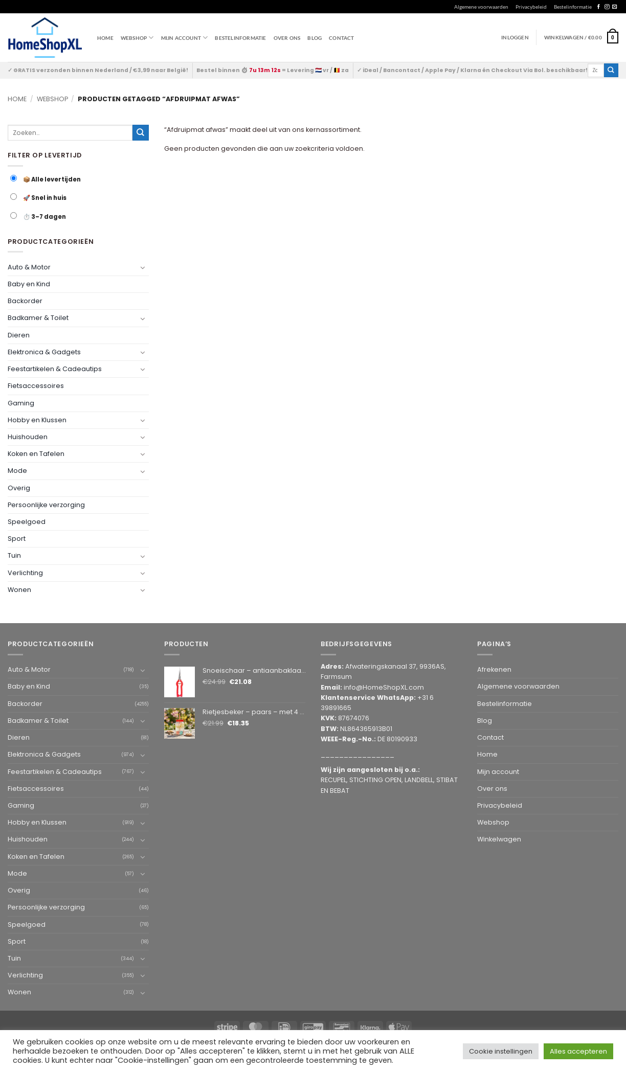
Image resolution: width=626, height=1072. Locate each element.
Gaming (21, 403)
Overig (19, 488)
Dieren (19, 335)
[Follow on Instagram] (607, 7)
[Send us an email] (614, 7)
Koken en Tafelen (36, 453)
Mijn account (184, 37)
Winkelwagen (499, 839)
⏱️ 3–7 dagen (38, 216)
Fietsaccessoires (36, 385)
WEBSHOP (137, 37)
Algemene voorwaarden (481, 7)
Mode (17, 470)
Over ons (287, 38)
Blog (314, 38)
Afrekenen (494, 669)
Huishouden (28, 436)
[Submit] (611, 70)
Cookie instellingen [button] (500, 1051)
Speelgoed (27, 521)
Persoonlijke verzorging (46, 504)
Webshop (52, 99)
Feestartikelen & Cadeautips (55, 368)
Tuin (14, 555)
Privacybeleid (531, 7)
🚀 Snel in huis (38, 197)
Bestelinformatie (573, 7)
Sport (17, 538)
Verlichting (25, 572)
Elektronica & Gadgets (44, 352)
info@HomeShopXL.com (384, 687)
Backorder (25, 300)
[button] (581, 37)
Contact (341, 38)
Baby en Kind (29, 284)
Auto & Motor (29, 267)
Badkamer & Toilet (38, 317)
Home (105, 38)
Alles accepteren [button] (578, 1051)
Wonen (19, 589)
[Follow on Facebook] (598, 7)
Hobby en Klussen (37, 420)
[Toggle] (143, 267)
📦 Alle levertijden (45, 179)
